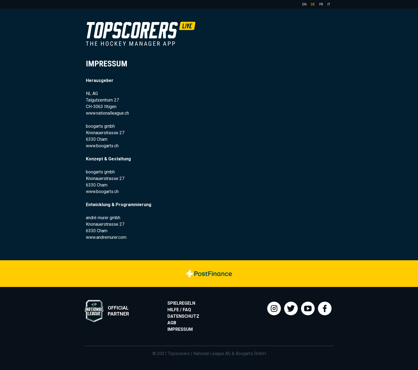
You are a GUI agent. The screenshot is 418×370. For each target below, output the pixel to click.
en (304, 4)
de (313, 4)
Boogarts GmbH (251, 353)
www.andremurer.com (106, 237)
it (328, 4)
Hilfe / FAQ (179, 309)
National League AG (212, 353)
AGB (171, 322)
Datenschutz (183, 316)
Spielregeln (181, 303)
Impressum (180, 329)
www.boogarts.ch (102, 145)
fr (321, 4)
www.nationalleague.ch (107, 113)
